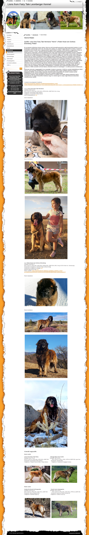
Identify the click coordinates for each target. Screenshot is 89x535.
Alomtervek (35, 34)
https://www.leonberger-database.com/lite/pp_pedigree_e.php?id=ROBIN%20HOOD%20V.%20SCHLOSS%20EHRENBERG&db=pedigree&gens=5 (45, 271)
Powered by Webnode (74, 533)
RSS (24, 0)
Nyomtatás (30, 0)
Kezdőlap (28, 34)
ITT (36, 95)
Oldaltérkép (18, 0)
